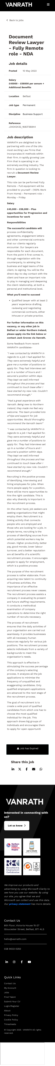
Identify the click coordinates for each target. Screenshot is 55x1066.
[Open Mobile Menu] (48, 4)
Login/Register (11, 1006)
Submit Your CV (12, 1001)
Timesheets (10, 1024)
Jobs (6, 992)
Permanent (29, 105)
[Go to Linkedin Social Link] (6, 962)
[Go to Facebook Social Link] (21, 962)
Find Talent (10, 997)
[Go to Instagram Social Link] (14, 962)
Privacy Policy (11, 1015)
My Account (10, 988)
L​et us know (15, 825)
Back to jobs (16, 20)
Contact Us (10, 983)
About (7, 1010)
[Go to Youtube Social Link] (29, 962)
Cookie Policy (11, 1019)
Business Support (33, 114)
